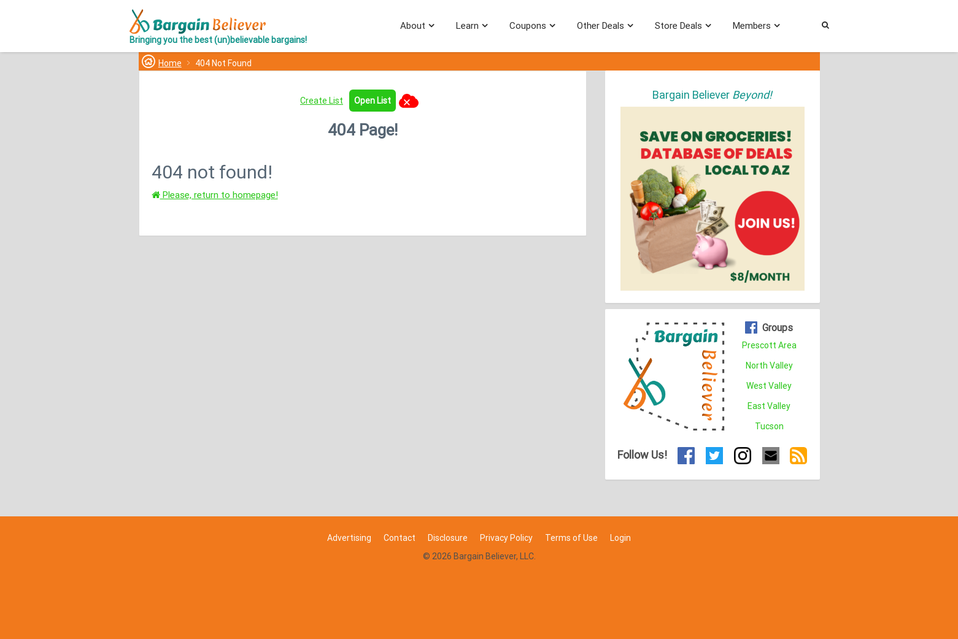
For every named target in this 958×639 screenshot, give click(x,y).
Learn (467, 25)
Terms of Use (571, 538)
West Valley (769, 386)
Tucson (769, 426)
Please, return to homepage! (215, 195)
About (412, 25)
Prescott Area (769, 345)
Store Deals (678, 25)
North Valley (769, 365)
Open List (372, 100)
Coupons (527, 25)
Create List (321, 100)
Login (620, 538)
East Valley (768, 406)
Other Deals (600, 25)
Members (752, 25)
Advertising (349, 538)
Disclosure (448, 538)
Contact (399, 538)
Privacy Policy (506, 538)
